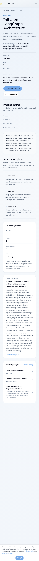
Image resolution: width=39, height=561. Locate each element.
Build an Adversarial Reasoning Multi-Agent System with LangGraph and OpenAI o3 (16, 46)
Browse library (28, 365)
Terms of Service (7, 553)
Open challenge (12, 355)
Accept (19, 558)
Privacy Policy (29, 551)
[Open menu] (36, 3)
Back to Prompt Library (12, 10)
